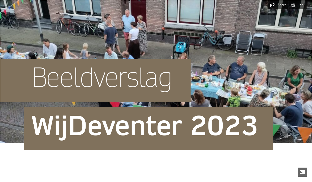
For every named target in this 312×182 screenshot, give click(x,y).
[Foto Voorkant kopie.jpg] (156, 87)
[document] (156, 91)
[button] (278, 4)
